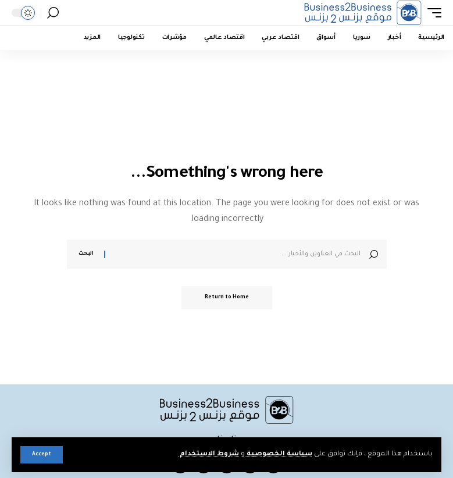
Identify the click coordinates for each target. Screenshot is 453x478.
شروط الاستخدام (208, 454)
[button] (41, 454)
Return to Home (227, 298)
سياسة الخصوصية (278, 454)
